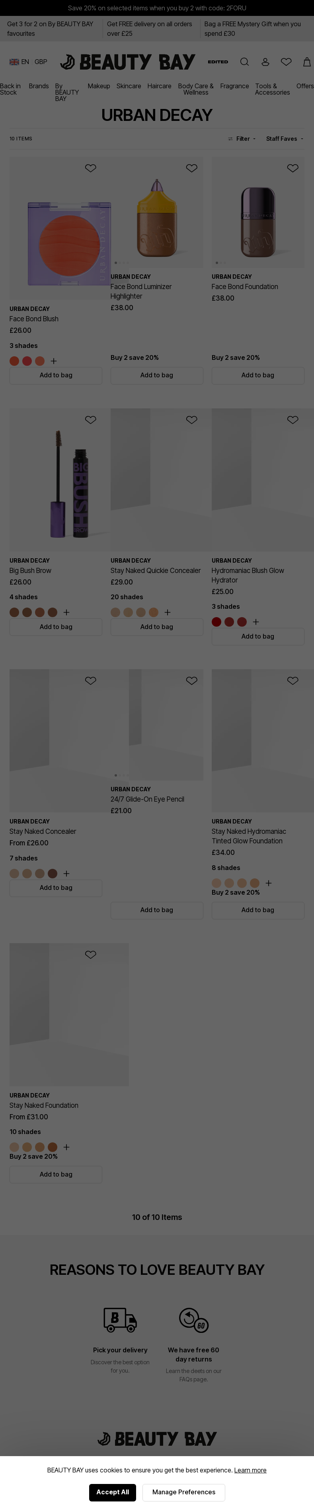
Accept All (112, 1492)
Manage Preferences (183, 1492)
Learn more (250, 1470)
